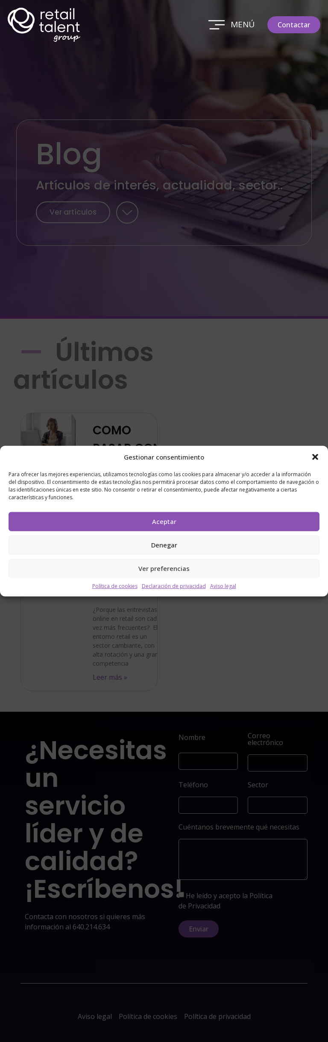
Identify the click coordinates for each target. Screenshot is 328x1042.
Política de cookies (115, 585)
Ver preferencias (164, 568)
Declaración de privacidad (174, 585)
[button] (315, 457)
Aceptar (164, 521)
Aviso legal (223, 585)
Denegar (164, 545)
